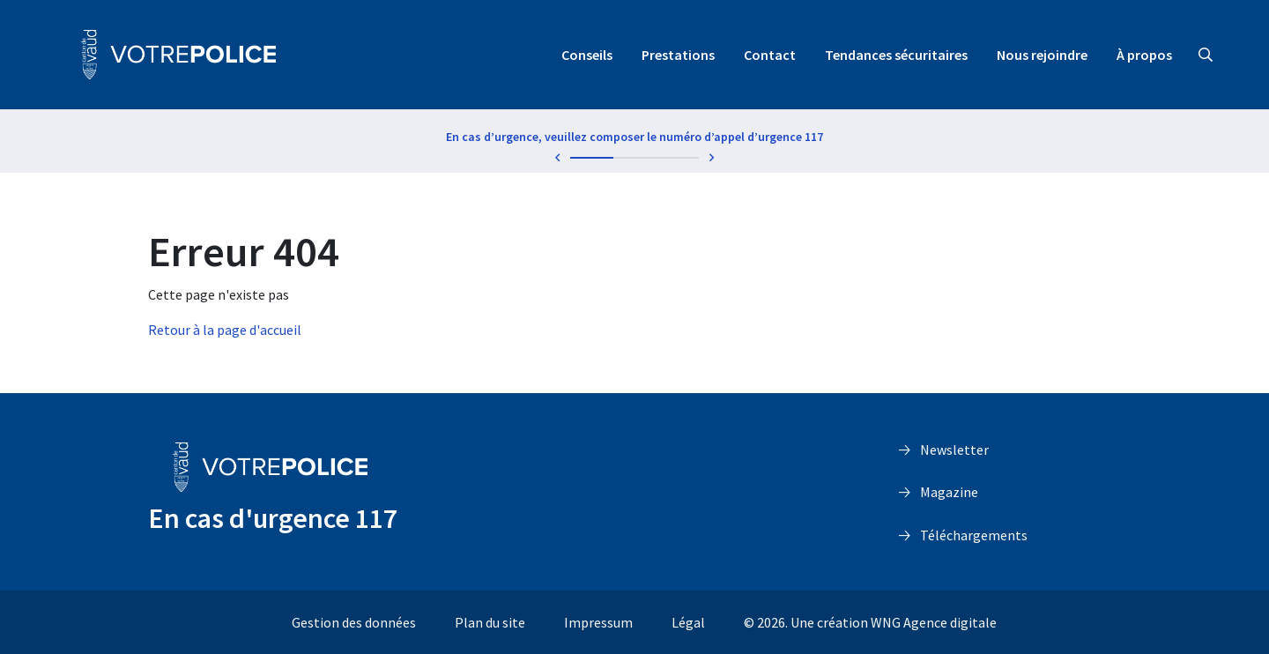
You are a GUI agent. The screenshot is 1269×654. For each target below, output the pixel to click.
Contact (770, 54)
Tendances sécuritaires (896, 54)
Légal (688, 622)
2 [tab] (635, 158)
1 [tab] (591, 158)
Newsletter (954, 449)
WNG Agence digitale (934, 622)
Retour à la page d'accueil (224, 329)
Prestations (678, 54)
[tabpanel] (634, 140)
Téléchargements (974, 535)
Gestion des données (354, 622)
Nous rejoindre (1042, 54)
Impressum (598, 622)
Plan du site (490, 622)
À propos (1144, 54)
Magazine (949, 492)
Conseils (586, 54)
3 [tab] (677, 158)
